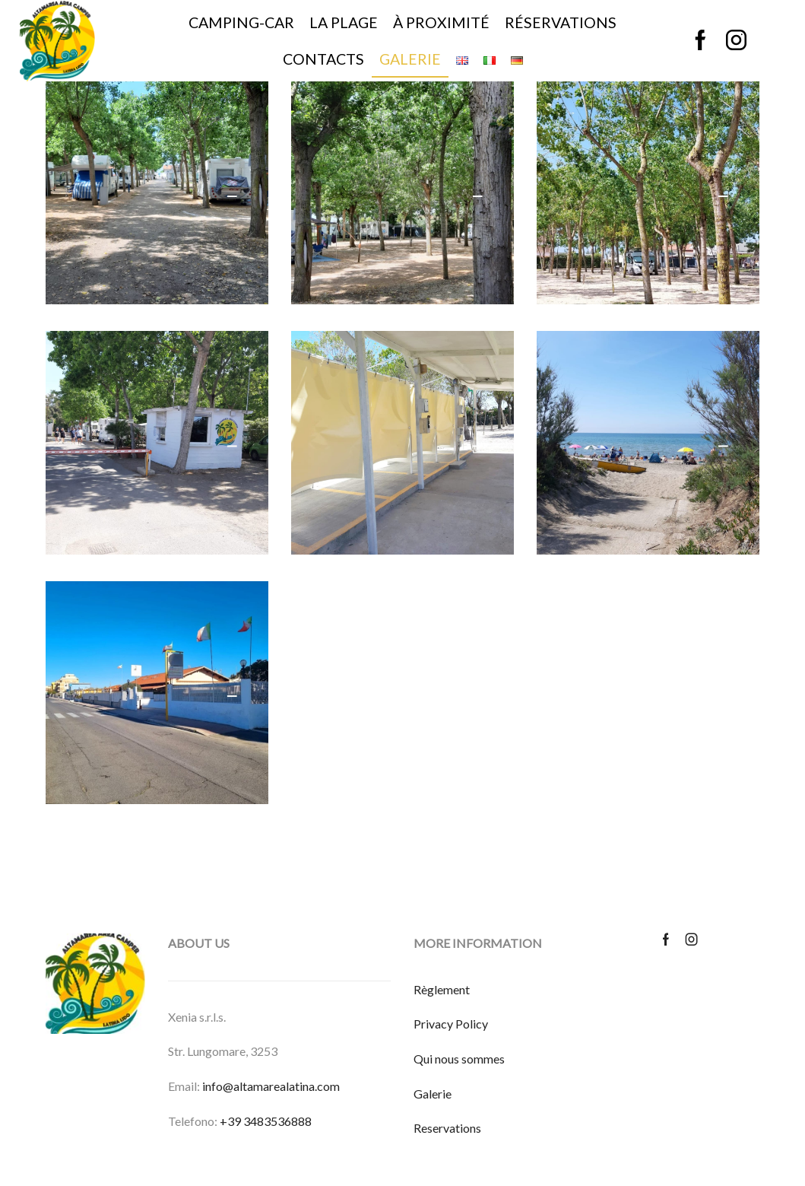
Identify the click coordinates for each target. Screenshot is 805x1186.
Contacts (323, 59)
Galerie (410, 59)
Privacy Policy (451, 1023)
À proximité (441, 22)
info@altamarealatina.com (271, 1086)
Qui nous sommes (459, 1058)
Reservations (447, 1128)
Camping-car (241, 22)
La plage (343, 22)
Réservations (560, 22)
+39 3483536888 (266, 1121)
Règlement (442, 989)
